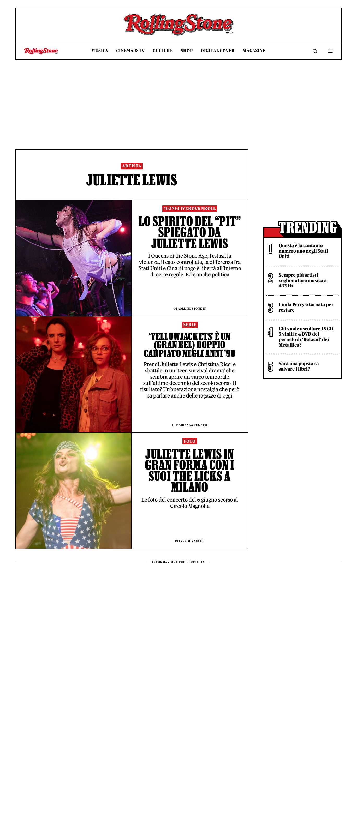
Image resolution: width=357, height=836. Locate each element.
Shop (187, 51)
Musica (99, 51)
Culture (163, 51)
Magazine (254, 51)
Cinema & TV (130, 51)
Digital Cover (218, 51)
